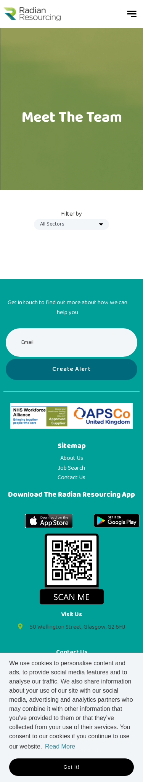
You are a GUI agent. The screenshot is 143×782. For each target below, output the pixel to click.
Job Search (71, 468)
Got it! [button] (72, 767)
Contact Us (71, 478)
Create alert (71, 369)
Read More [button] (60, 746)
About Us (71, 458)
